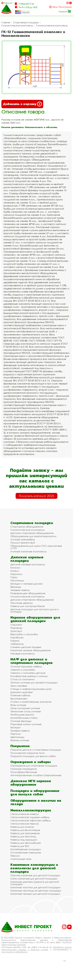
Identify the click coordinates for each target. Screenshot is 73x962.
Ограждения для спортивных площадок (33, 765)
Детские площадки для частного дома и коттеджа (34, 610)
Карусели (16, 574)
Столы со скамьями (22, 679)
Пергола (15, 734)
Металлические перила (24, 823)
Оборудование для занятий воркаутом (33, 536)
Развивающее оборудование (27, 593)
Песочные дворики (21, 603)
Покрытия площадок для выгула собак (33, 756)
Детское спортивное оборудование (32, 533)
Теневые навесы (20, 590)
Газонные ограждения (23, 769)
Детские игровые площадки (26, 558)
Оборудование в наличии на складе (35, 802)
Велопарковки (18, 698)
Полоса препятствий (22, 542)
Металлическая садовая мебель (29, 817)
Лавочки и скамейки (22, 669)
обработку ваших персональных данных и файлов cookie (36, 948)
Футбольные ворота (22, 714)
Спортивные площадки (26, 22)
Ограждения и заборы (30, 762)
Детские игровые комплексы (27, 564)
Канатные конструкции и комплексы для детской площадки (34, 868)
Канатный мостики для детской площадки (35, 887)
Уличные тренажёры (22, 539)
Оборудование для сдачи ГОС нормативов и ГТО (36, 547)
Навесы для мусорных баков (27, 606)
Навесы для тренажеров (25, 833)
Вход (55, 7)
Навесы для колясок (22, 827)
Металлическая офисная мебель (30, 820)
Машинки (16, 624)
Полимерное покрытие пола (27, 753)
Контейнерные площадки (25, 849)
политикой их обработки (14, 952)
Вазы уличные (18, 705)
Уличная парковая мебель (26, 666)
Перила (15, 855)
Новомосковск (8, 3)
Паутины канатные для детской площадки (35, 875)
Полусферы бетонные (23, 772)
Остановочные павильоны (25, 852)
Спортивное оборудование (26, 526)
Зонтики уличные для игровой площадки (34, 682)
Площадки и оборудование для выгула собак (34, 792)
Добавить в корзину (22, 104)
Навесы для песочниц (23, 836)
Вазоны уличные (19, 740)
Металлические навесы (24, 814)
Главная (5, 22)
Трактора (16, 631)
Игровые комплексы (22, 653)
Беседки (15, 727)
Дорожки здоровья (21, 692)
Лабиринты (17, 644)
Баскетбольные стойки (23, 718)
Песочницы (17, 580)
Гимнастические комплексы (17, 25)
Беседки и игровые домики (26, 583)
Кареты (14, 640)
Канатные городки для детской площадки (35, 894)
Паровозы (16, 628)
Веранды (15, 587)
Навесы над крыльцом (23, 839)
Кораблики (17, 637)
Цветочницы (17, 737)
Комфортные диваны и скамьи (29, 676)
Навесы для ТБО (19, 846)
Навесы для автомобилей (25, 843)
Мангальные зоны (20, 859)
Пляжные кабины (20, 695)
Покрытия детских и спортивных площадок (35, 750)
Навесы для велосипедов (25, 830)
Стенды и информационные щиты (31, 689)
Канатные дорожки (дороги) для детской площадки (34, 883)
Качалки (15, 567)
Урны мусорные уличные (25, 708)
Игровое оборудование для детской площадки (35, 619)
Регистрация (65, 7)
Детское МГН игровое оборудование (30, 782)
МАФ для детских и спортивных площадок (31, 660)
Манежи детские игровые (25, 647)
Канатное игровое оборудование (30, 650)
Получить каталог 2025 (36, 496)
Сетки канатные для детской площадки (33, 878)
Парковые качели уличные (26, 724)
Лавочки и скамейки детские (27, 673)
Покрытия (20, 746)
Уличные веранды (20, 721)
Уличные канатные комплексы (28, 551)
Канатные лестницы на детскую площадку (35, 890)
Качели (14, 571)
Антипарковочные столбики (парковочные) (35, 775)
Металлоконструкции (30, 810)
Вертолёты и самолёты (24, 634)
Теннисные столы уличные (25, 711)
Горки (13, 577)
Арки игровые (18, 686)
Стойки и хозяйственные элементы (30, 702)
